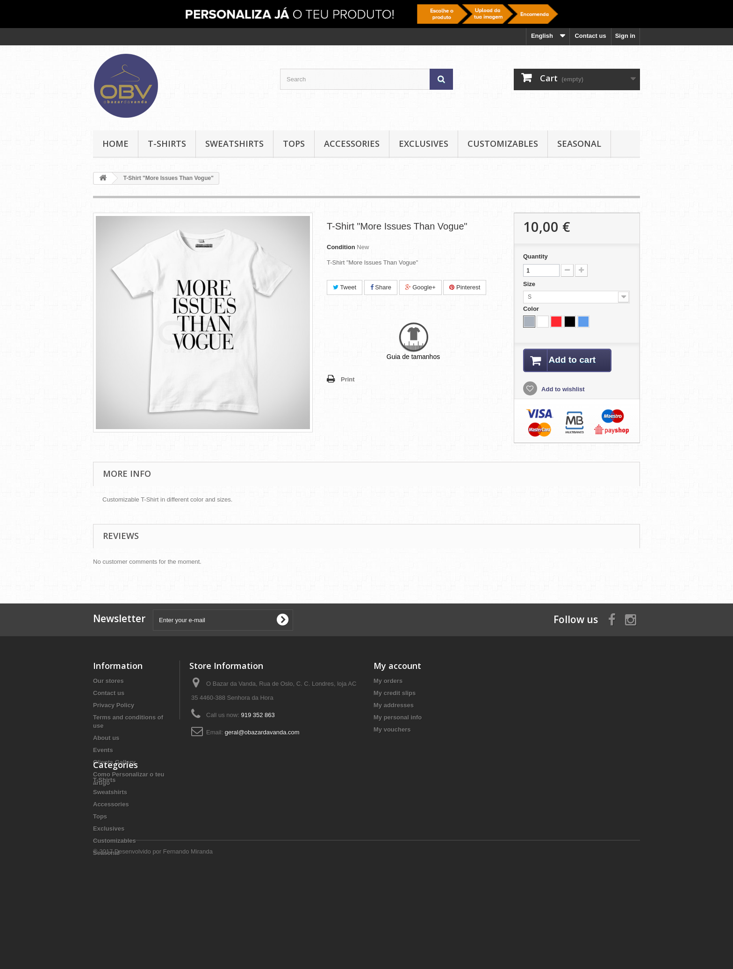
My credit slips (395, 693)
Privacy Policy (113, 705)
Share (380, 287)
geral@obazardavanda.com (262, 732)
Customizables (502, 143)
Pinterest (464, 287)
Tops (294, 143)
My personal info (398, 717)
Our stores (108, 681)
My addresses (394, 705)
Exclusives (423, 143)
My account (397, 666)
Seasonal (579, 143)
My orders (388, 681)
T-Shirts (167, 143)
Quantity (535, 256)
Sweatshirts (234, 143)
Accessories (352, 143)
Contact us (590, 35)
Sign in (625, 35)
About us (106, 738)
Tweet (344, 287)
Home (115, 143)
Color (532, 308)
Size (530, 283)
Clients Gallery (114, 762)
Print (348, 379)
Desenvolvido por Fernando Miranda (164, 943)
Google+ (420, 287)
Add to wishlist (562, 390)
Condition (341, 247)
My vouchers (392, 729)
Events (103, 750)
